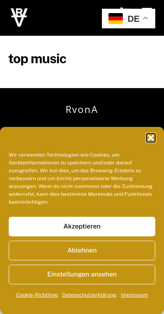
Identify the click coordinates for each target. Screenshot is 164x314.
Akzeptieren (82, 226)
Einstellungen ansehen (82, 274)
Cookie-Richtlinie (37, 295)
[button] (151, 137)
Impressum (134, 295)
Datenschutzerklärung (89, 295)
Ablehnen (82, 250)
